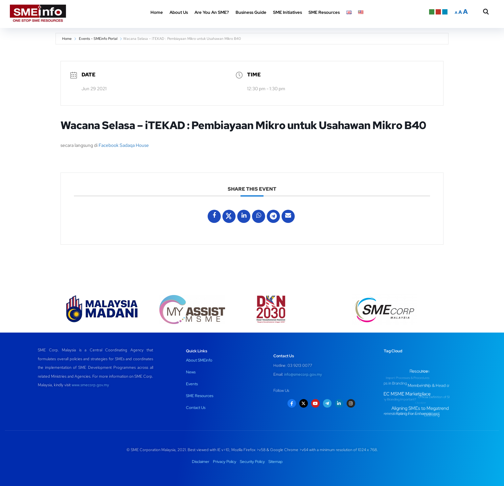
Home (156, 12)
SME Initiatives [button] (287, 12)
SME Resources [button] (324, 12)
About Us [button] (179, 12)
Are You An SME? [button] (212, 12)
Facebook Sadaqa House (124, 145)
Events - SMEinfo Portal (98, 38)
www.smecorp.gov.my (90, 385)
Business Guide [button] (251, 12)
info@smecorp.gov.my (303, 374)
